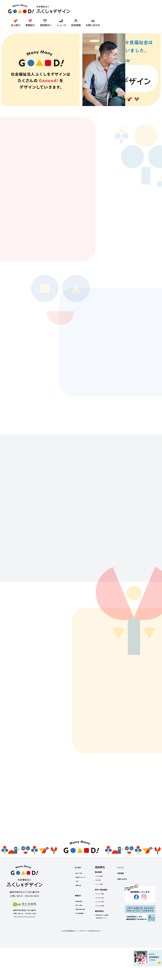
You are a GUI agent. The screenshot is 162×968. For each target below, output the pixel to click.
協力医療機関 (81, 930)
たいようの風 (105, 922)
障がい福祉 (80, 922)
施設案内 (107, 16)
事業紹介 (92, 16)
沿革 (77, 898)
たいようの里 (105, 910)
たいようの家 (105, 918)
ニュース (123, 16)
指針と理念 (80, 890)
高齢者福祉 (80, 918)
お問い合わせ (154, 16)
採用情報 (138, 16)
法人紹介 (77, 16)
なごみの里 (104, 893)
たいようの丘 (105, 914)
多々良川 (103, 897)
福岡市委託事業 (82, 926)
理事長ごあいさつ (83, 894)
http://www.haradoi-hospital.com (24, 933)
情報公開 (79, 902)
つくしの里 (104, 901)
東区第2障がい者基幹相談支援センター (108, 933)
